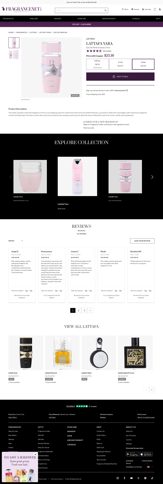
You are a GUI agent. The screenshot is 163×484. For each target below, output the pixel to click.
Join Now (52, 417)
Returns (99, 443)
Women (11, 439)
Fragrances (8, 19)
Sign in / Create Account (146, 417)
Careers (129, 440)
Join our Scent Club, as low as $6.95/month (82, 2)
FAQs (99, 439)
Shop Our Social (43, 447)
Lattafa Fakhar (87, 373)
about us (131, 427)
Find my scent (88, 128)
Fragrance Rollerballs (45, 451)
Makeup (57, 19)
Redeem (103, 417)
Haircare (82, 19)
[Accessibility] (160, 9)
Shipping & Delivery (104, 451)
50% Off (41, 435)
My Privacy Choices (56, 479)
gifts (40, 427)
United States (147, 462)
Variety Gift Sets (43, 443)
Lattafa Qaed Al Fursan (126, 373)
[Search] (79, 10)
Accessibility (101, 456)
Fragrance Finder (44, 431)
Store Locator (101, 460)
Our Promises (131, 435)
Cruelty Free (42, 464)
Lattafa (90, 39)
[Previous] (10, 184)
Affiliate (129, 444)
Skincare (34, 19)
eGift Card (100, 447)
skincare (72, 427)
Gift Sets (41, 439)
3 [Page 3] (84, 310)
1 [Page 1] (72, 310)
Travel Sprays (13, 451)
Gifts (158, 19)
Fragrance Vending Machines (107, 464)
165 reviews (107, 51)
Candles (136, 19)
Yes (26, 291)
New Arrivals (13, 431)
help (99, 427)
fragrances (14, 427)
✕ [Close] (35, 454)
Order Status (101, 435)
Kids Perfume (43, 468)
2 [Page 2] (78, 310)
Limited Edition (43, 456)
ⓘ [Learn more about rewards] (127, 90)
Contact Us (100, 431)
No (31, 291)
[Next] (152, 184)
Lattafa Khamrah (51, 373)
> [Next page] (90, 310)
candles (71, 444)
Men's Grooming (43, 460)
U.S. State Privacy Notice (39, 479)
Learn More (12, 417)
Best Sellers (12, 435)
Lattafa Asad (12, 373)
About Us (129, 431)
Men (10, 443)
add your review (142, 241)
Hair (69, 436)
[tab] (24, 369)
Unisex (10, 447)
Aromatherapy (109, 19)
